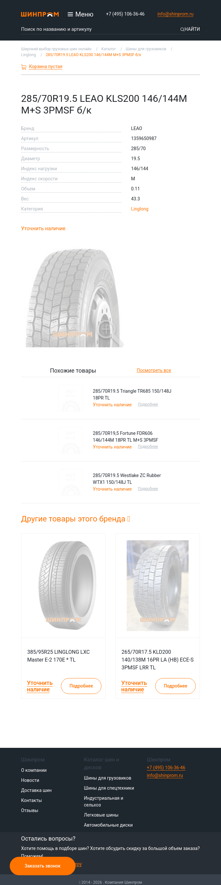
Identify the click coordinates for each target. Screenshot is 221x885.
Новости (30, 780)
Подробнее (149, 404)
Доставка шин (36, 790)
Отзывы (29, 810)
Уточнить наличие (43, 228)
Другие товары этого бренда (75, 518)
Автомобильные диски (108, 825)
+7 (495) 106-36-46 (125, 14)
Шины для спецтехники (109, 788)
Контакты (31, 800)
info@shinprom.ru (175, 14)
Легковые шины (101, 815)
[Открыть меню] (81, 14)
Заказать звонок (43, 865)
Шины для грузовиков (107, 778)
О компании (34, 770)
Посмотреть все (154, 370)
